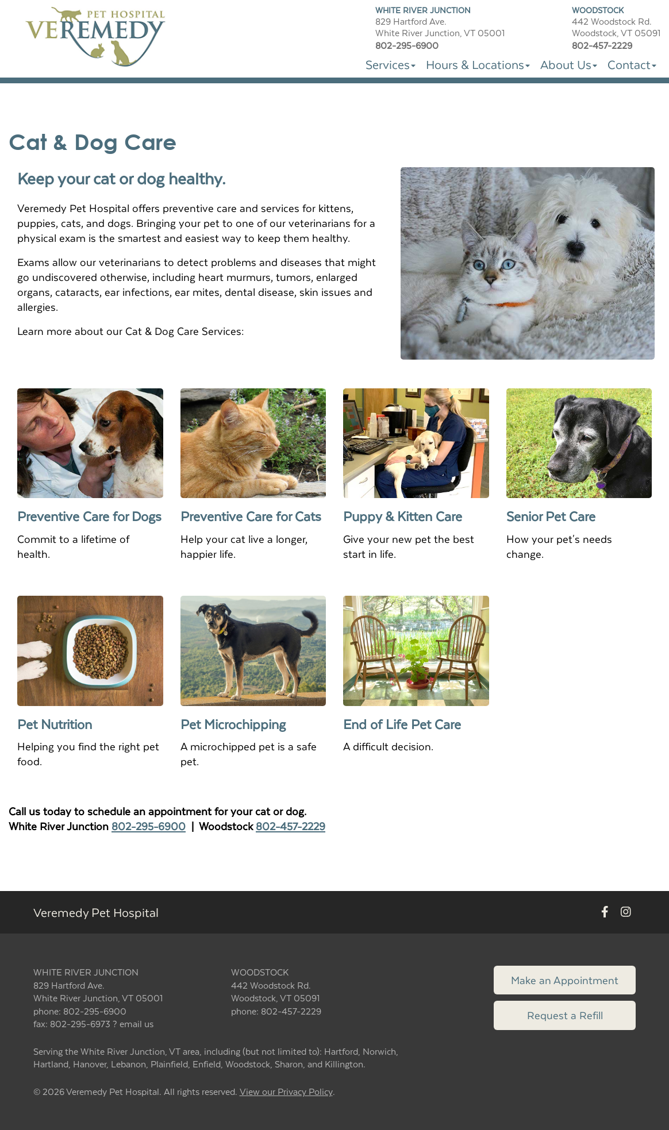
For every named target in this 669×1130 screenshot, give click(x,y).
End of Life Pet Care (402, 724)
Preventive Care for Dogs (89, 516)
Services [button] (391, 64)
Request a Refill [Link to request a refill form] (565, 1014)
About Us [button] (568, 64)
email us (136, 1023)
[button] (97, 37)
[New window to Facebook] (605, 912)
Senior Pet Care (552, 516)
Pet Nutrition (54, 724)
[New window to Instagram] (626, 912)
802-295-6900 (148, 825)
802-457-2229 (290, 825)
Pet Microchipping (233, 724)
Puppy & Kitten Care (404, 516)
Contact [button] (632, 64)
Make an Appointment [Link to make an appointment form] (564, 979)
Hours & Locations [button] (478, 64)
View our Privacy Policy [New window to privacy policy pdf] (286, 1091)
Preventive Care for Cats (250, 516)
